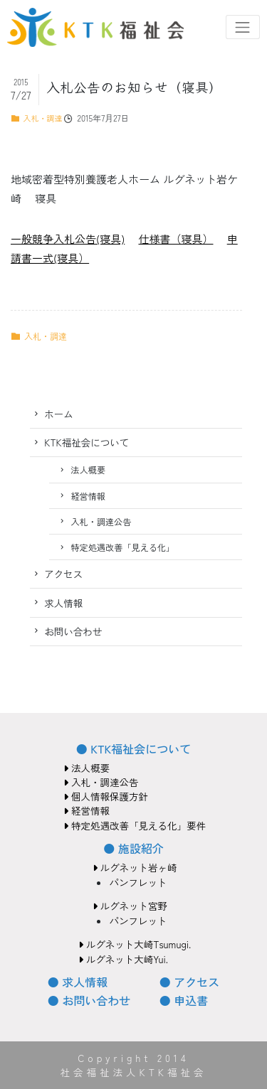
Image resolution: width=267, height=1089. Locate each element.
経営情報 (87, 496)
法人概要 (87, 469)
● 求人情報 (78, 981)
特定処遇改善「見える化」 (122, 547)
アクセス (63, 574)
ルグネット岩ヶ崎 (135, 867)
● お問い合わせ (89, 1000)
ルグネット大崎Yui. (123, 959)
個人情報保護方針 (105, 796)
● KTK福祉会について (133, 748)
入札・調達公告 (100, 521)
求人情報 (63, 603)
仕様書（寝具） (175, 238)
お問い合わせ (73, 631)
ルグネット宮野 (130, 905)
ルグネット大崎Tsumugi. (134, 944)
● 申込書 (183, 1000)
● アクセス (189, 981)
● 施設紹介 (133, 848)
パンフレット (138, 882)
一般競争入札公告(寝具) (68, 238)
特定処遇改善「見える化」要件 (134, 825)
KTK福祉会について (86, 442)
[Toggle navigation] (243, 27)
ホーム (58, 414)
